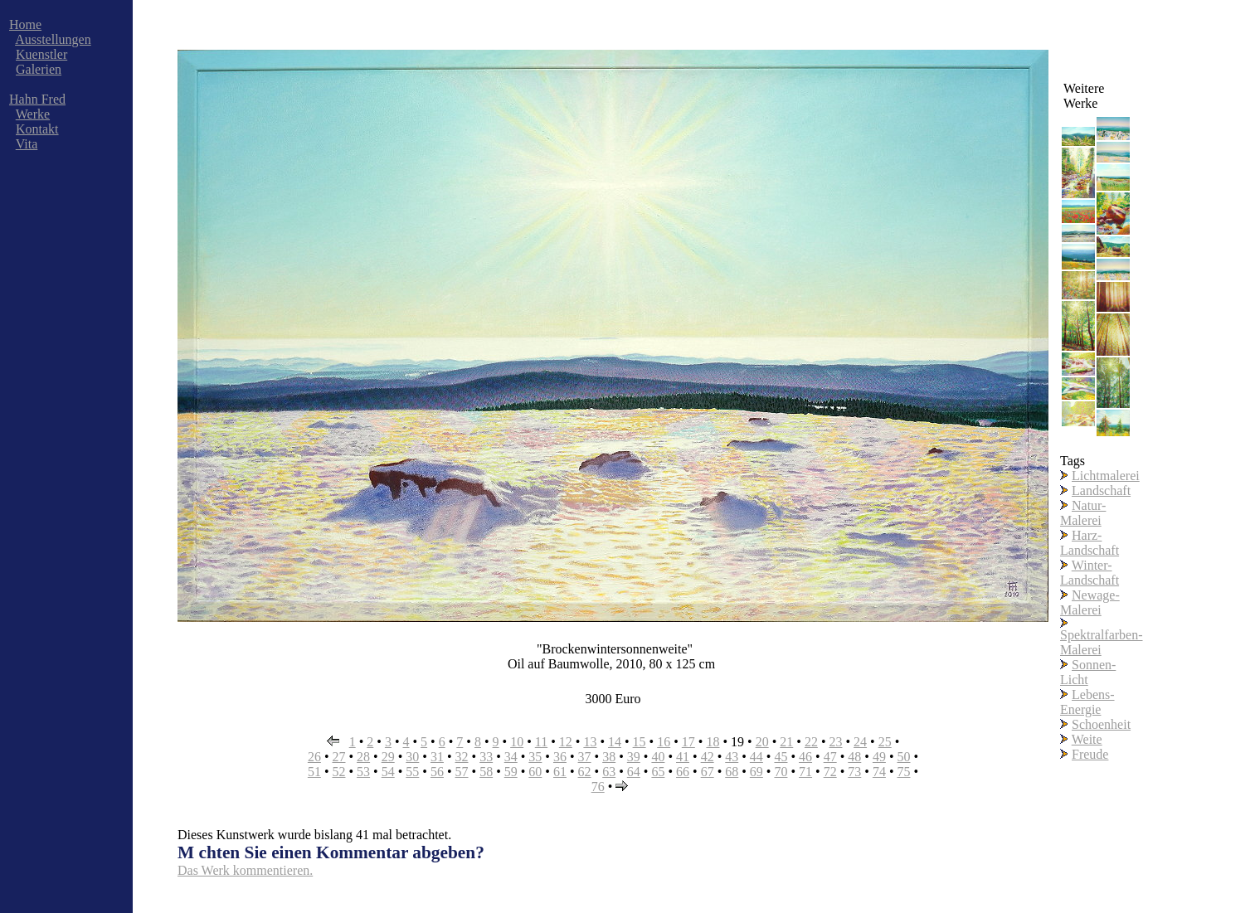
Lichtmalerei (1106, 476)
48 (854, 757)
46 (805, 757)
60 (535, 772)
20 (762, 742)
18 (712, 742)
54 (388, 772)
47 (830, 757)
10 (516, 742)
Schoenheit (1101, 724)
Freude (1090, 754)
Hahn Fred (37, 99)
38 (608, 757)
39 (633, 757)
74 (879, 772)
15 (639, 742)
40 (657, 757)
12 (565, 742)
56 (437, 772)
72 (830, 772)
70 (780, 772)
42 (707, 757)
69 (756, 772)
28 (363, 757)
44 (756, 757)
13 (589, 742)
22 (811, 742)
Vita (27, 144)
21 (786, 742)
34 (511, 757)
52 (338, 772)
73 (854, 772)
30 (412, 757)
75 (904, 772)
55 (412, 772)
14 (614, 742)
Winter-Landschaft (1089, 572)
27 (338, 757)
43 (731, 757)
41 (682, 757)
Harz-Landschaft (1089, 542)
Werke (33, 114)
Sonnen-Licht (1088, 672)
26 (314, 757)
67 (707, 772)
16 (663, 742)
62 (584, 772)
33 (486, 757)
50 (904, 757)
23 (835, 742)
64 (633, 772)
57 (462, 772)
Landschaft (1101, 490)
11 (541, 742)
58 (486, 772)
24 (860, 742)
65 (657, 772)
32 (462, 757)
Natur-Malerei (1083, 512)
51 (314, 772)
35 (535, 757)
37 (584, 757)
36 (560, 757)
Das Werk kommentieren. (245, 870)
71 (805, 772)
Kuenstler (41, 54)
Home (25, 24)
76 (598, 786)
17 (688, 742)
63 (608, 772)
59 (511, 772)
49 (879, 757)
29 (388, 757)
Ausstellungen (53, 39)
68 (731, 772)
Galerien (38, 69)
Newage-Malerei (1090, 602)
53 (363, 772)
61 (560, 772)
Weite (1087, 739)
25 (885, 742)
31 (437, 757)
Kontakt (37, 129)
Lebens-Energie (1087, 701)
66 (682, 772)
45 (780, 757)
